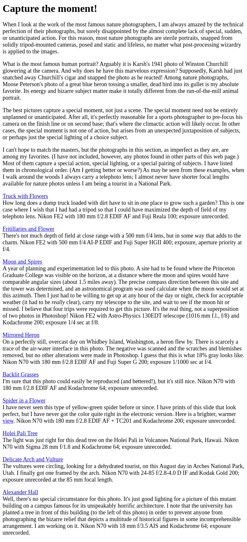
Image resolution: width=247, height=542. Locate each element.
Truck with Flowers (25, 196)
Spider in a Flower (24, 400)
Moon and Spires (22, 261)
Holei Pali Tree (20, 433)
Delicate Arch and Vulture (33, 459)
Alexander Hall (20, 492)
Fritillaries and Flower (28, 229)
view (8, 421)
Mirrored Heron (21, 335)
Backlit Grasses (21, 374)
